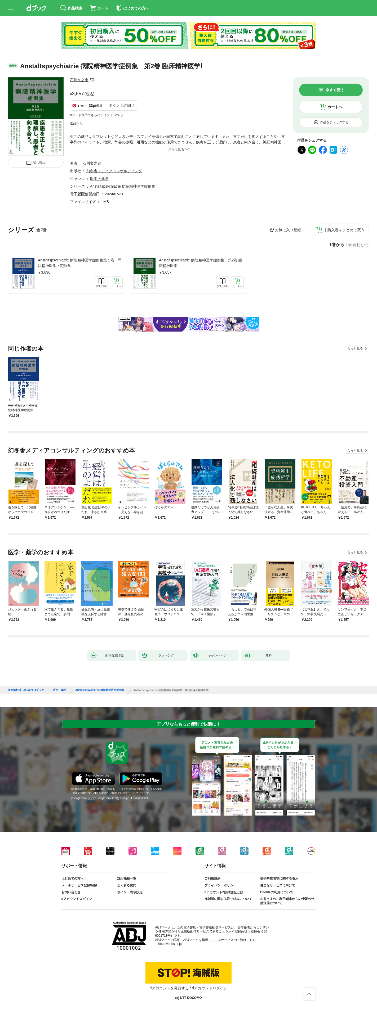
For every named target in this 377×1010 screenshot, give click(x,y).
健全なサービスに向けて (277, 885)
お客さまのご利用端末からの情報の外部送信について (287, 901)
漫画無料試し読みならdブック (26, 690)
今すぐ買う (335, 90)
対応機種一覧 (126, 878)
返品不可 (76, 123)
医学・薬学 (99, 178)
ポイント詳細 (120, 105)
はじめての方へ (72, 878)
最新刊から (358, 245)
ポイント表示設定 (130, 892)
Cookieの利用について (276, 892)
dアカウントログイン (76, 899)
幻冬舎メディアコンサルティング (114, 171)
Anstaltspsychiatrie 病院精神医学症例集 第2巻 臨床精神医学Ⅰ (200, 263)
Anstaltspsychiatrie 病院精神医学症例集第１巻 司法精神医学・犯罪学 (80, 263)
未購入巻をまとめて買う (344, 230)
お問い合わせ (71, 892)
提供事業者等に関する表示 (279, 878)
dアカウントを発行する (169, 988)
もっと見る (355, 348)
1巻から (336, 245)
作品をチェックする (334, 122)
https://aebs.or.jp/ (170, 944)
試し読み (39, 163)
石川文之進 (79, 80)
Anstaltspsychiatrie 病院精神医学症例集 (123, 186)
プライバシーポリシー (220, 885)
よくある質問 (126, 885)
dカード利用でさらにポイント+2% (94, 115)
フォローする (92, 80)
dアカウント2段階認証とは (224, 892)
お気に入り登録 (288, 230)
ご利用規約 (212, 878)
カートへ (334, 107)
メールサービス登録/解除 (79, 885)
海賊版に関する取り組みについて (228, 899)
